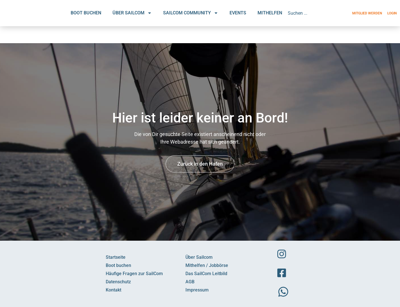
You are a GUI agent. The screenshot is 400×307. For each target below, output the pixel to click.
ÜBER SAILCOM (132, 13)
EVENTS (238, 13)
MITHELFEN (270, 13)
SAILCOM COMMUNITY (190, 13)
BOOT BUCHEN (86, 13)
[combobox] (312, 13)
